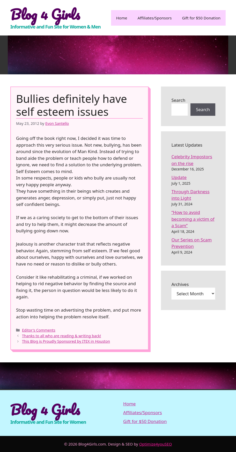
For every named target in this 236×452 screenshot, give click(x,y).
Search (178, 100)
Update (179, 177)
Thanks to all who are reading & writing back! (61, 335)
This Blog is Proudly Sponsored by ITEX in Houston (66, 341)
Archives (180, 284)
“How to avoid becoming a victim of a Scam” (192, 218)
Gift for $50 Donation (201, 17)
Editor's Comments (38, 330)
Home (121, 17)
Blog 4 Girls (45, 14)
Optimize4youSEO (155, 444)
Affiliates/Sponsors (154, 17)
